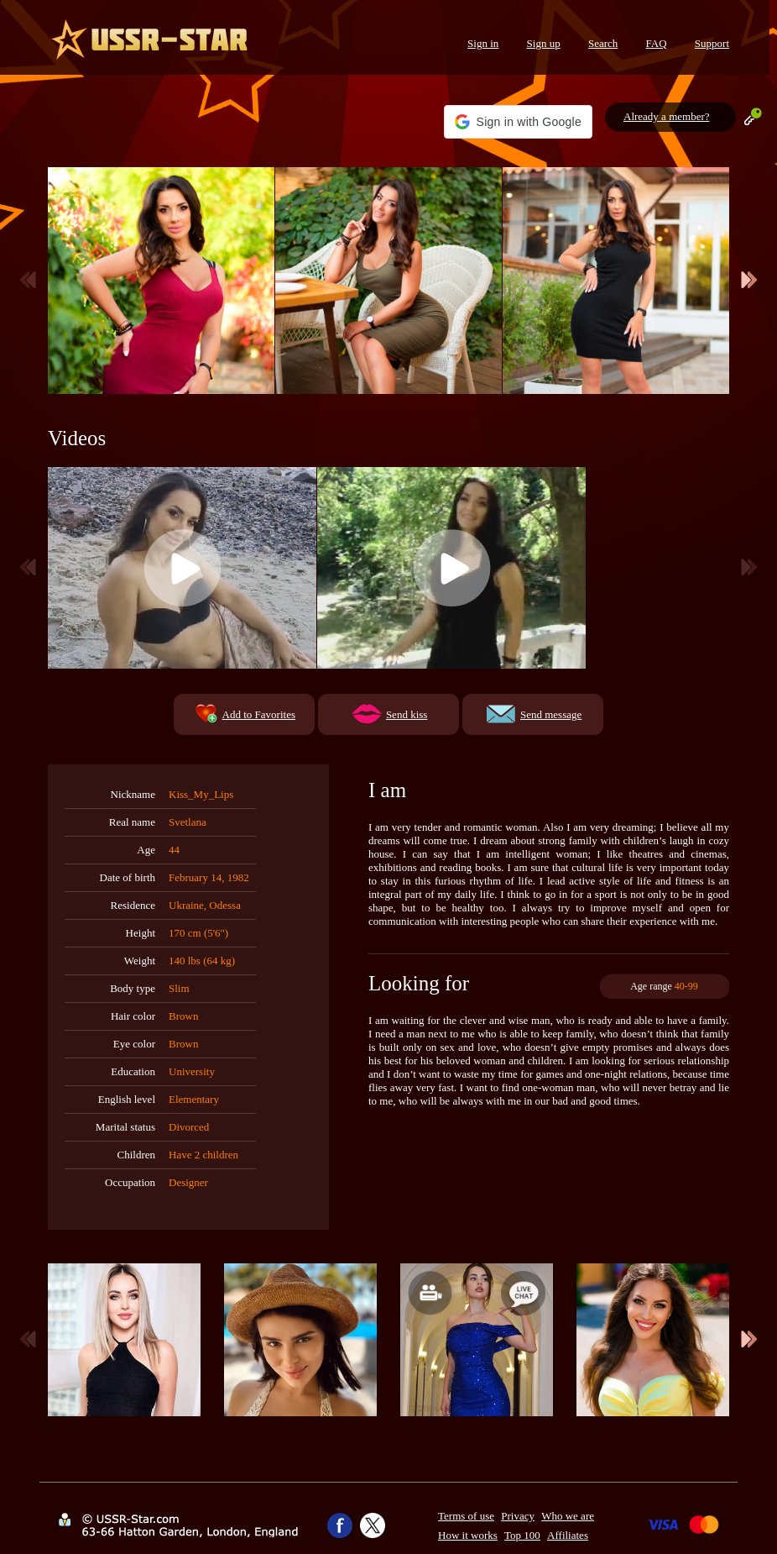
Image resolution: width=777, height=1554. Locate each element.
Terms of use (466, 1515)
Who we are (567, 1515)
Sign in (482, 43)
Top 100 (522, 1535)
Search (603, 43)
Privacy (518, 1515)
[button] (518, 122)
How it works (468, 1535)
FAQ (656, 43)
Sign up (544, 43)
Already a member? (666, 116)
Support (712, 43)
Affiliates (567, 1535)
